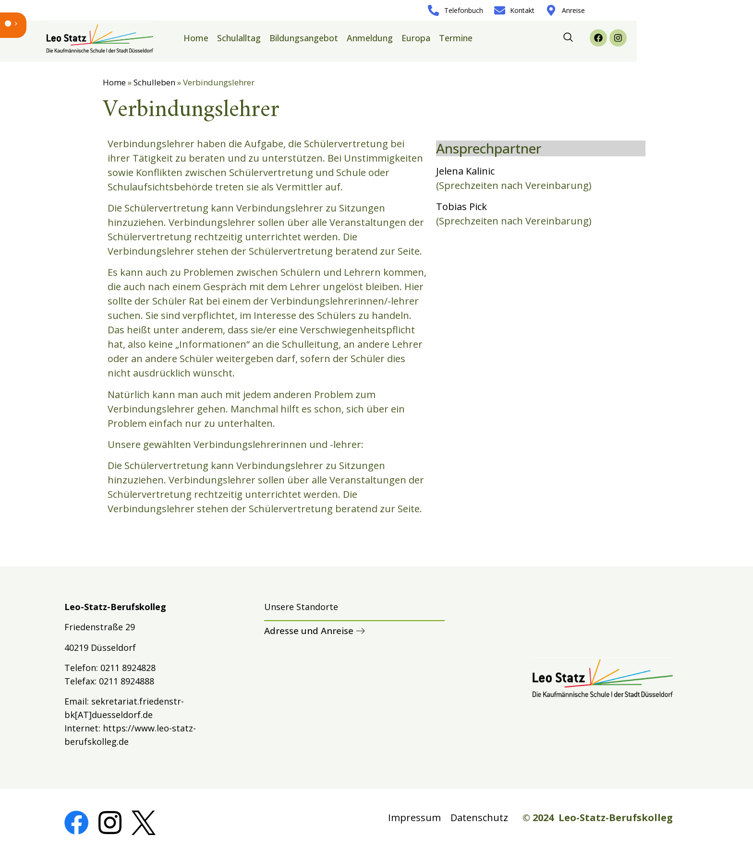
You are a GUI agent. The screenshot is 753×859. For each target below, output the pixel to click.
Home (195, 38)
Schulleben (154, 82)
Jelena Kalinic (465, 171)
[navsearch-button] (568, 37)
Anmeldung (370, 38)
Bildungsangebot (303, 38)
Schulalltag (239, 38)
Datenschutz (479, 817)
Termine (456, 38)
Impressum (414, 817)
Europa (415, 38)
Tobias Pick (461, 206)
